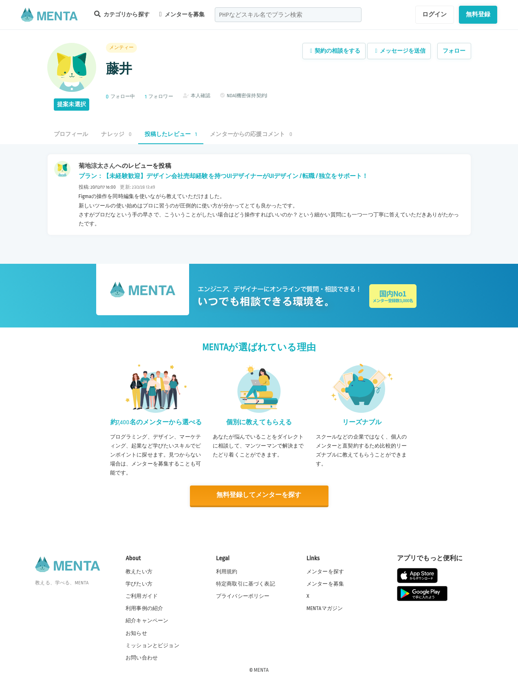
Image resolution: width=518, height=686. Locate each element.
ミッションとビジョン (152, 645)
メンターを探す (325, 571)
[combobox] (288, 14)
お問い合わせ (142, 657)
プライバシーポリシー (243, 596)
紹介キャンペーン (147, 620)
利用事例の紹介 (144, 608)
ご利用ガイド (142, 596)
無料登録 (478, 14)
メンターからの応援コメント (251, 134)
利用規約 (227, 571)
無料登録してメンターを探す (259, 495)
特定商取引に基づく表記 (245, 583)
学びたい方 (139, 583)
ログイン (434, 14)
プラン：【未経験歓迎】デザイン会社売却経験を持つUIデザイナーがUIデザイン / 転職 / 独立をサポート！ (223, 176)
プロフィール (71, 134)
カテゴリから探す (122, 14)
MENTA (261, 669)
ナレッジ (116, 134)
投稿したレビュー (171, 134)
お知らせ (136, 632)
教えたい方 (139, 571)
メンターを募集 (182, 14)
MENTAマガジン (324, 608)
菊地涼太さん (97, 166)
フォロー (454, 51)
